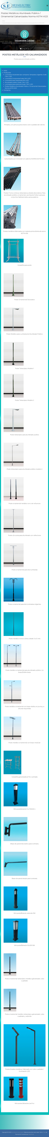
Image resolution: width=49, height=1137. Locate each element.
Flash (44, 1132)
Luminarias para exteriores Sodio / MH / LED (19, 84)
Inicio (5, 70)
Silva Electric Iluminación (17, 1132)
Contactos (7, 90)
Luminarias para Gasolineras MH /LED (17, 80)
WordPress (31, 1134)
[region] (24, 38)
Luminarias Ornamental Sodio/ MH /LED (18, 78)
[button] (20, 48)
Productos (7, 72)
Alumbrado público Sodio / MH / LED (17, 82)
